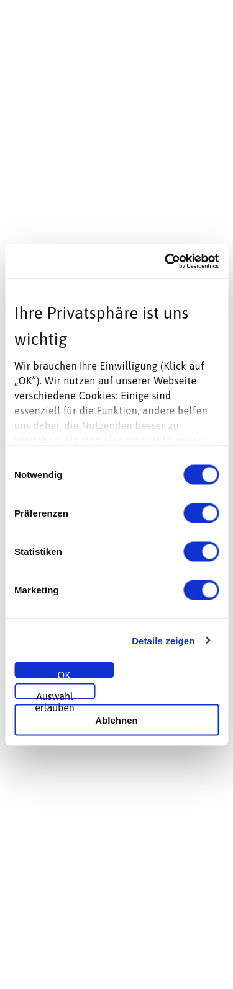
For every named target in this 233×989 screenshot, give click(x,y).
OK (64, 674)
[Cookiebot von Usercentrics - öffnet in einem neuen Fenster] (166, 261)
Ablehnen (116, 719)
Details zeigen (163, 640)
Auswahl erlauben (55, 695)
